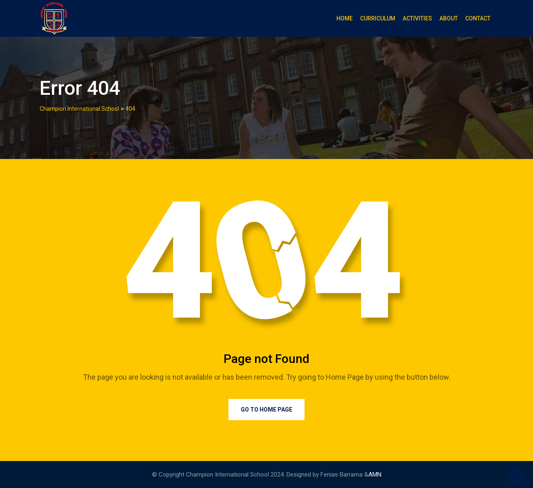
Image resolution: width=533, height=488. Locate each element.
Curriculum (377, 18)
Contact (477, 18)
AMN (374, 474)
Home (344, 18)
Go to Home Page (266, 409)
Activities (417, 18)
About (448, 18)
